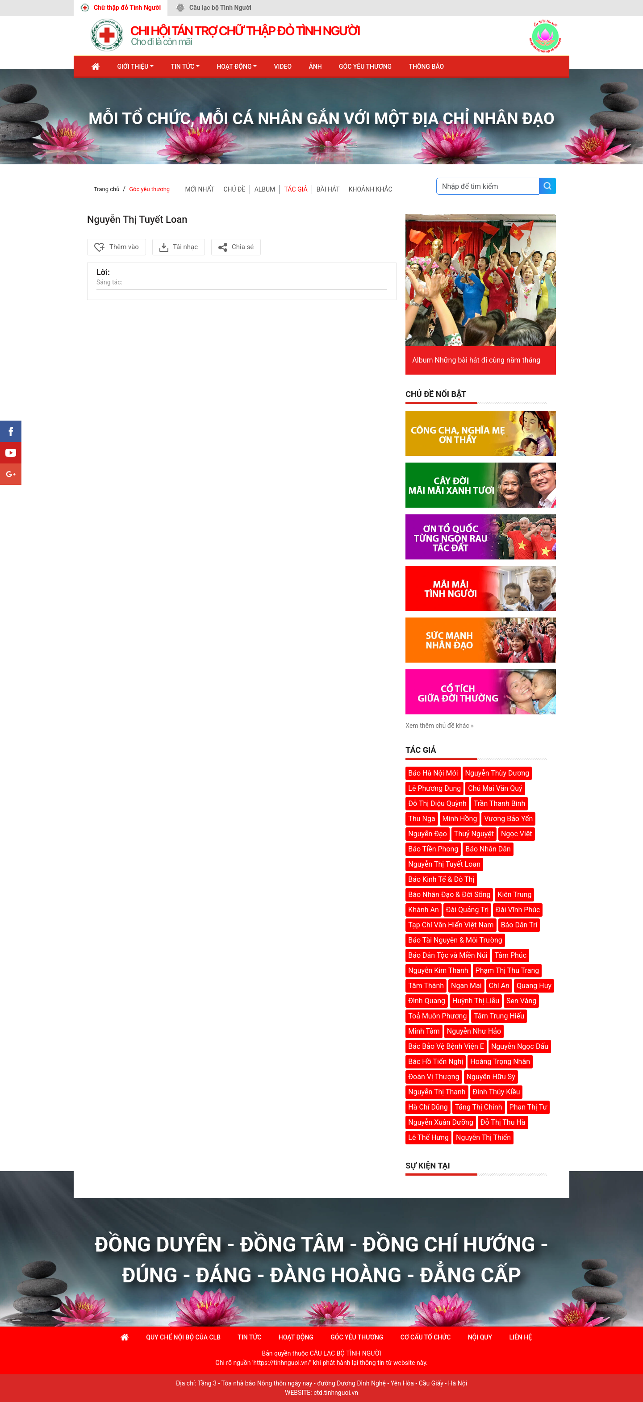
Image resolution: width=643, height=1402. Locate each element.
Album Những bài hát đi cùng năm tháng (476, 360)
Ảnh (315, 66)
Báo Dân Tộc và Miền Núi (447, 955)
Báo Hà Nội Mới (433, 773)
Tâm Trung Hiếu (499, 1016)
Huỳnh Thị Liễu (475, 1001)
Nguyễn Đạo (427, 834)
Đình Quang (426, 1001)
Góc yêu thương (149, 189)
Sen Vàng (521, 1001)
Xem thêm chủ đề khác (439, 725)
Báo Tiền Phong (433, 849)
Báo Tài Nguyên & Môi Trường (455, 940)
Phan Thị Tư (528, 1107)
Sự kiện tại (427, 1165)
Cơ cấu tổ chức (426, 1337)
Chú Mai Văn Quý (495, 788)
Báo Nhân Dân (488, 849)
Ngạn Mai (466, 985)
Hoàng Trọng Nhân (500, 1061)
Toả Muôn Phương (437, 1016)
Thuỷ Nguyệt (474, 834)
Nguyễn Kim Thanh (438, 970)
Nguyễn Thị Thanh (436, 1092)
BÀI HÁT (328, 189)
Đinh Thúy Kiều (496, 1092)
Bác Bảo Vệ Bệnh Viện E (446, 1046)
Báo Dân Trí (519, 925)
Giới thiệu (133, 66)
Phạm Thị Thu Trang (507, 970)
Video (283, 66)
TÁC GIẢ (296, 189)
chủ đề (234, 189)
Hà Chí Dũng (427, 1107)
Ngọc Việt (516, 834)
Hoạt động (234, 66)
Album (265, 189)
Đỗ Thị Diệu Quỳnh (437, 803)
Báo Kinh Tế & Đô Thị (441, 879)
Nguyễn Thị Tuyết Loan (444, 864)
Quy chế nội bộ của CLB (183, 1337)
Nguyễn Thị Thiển (483, 1137)
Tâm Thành (426, 985)
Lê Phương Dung (434, 788)
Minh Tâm (424, 1031)
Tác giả (420, 750)
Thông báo (426, 66)
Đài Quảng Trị (467, 909)
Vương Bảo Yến (508, 818)
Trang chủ (106, 189)
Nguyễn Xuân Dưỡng (440, 1122)
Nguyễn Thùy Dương (497, 773)
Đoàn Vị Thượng (433, 1076)
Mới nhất (199, 189)
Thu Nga (421, 818)
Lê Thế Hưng (428, 1137)
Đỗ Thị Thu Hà (503, 1122)
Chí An (499, 985)
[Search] (487, 186)
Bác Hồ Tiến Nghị (435, 1061)
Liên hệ (520, 1337)
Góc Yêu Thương (365, 66)
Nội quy (480, 1337)
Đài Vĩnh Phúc (518, 909)
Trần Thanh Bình (500, 803)
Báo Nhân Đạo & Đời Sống (449, 894)
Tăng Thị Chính (478, 1107)
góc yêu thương (356, 1337)
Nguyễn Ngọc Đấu (519, 1046)
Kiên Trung (514, 894)
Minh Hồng (460, 818)
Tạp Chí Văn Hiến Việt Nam (450, 925)
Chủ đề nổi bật (435, 394)
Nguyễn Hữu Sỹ (491, 1076)
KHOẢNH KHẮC (370, 189)
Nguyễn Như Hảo (474, 1031)
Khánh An (423, 909)
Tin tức (182, 66)
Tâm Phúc (510, 955)
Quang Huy (534, 985)
